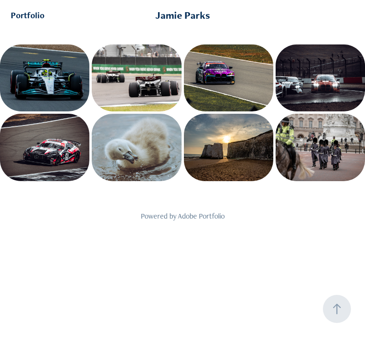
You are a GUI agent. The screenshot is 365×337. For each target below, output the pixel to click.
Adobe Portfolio (201, 216)
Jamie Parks (182, 15)
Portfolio (27, 15)
